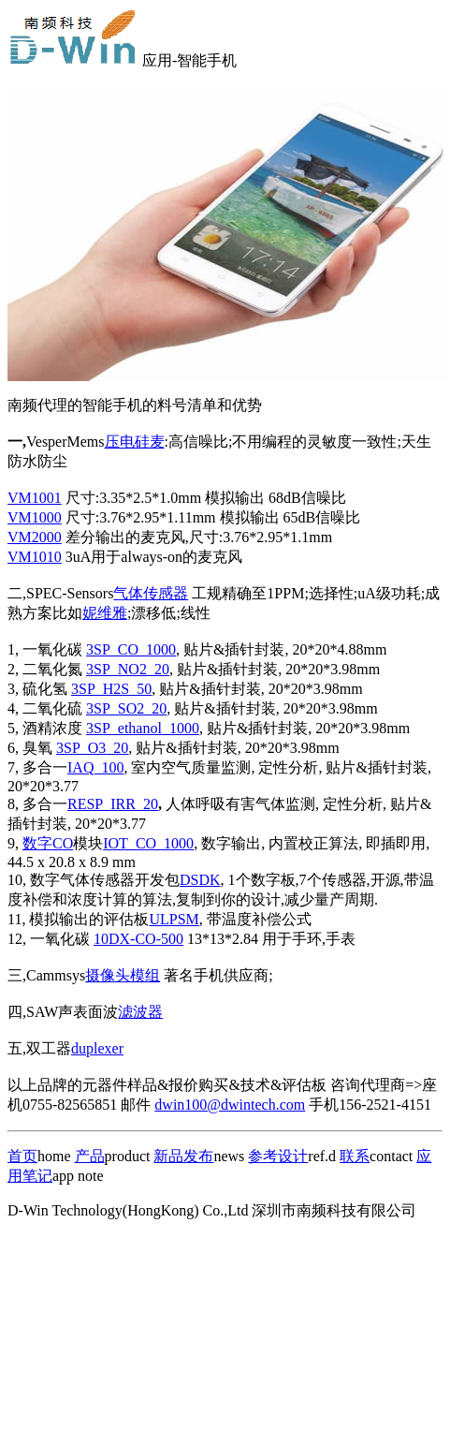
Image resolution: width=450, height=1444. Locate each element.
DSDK (200, 880)
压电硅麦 (135, 441)
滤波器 (140, 1012)
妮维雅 (104, 613)
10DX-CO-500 (138, 939)
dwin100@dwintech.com (229, 1104)
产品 (90, 1156)
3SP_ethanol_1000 (142, 728)
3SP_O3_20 (92, 748)
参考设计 (278, 1156)
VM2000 (34, 537)
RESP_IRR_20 (112, 804)
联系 (355, 1156)
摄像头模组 (122, 975)
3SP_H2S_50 (111, 689)
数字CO (47, 843)
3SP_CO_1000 (131, 649)
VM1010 (34, 557)
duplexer (97, 1048)
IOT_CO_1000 (148, 843)
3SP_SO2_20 (126, 708)
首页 (22, 1156)
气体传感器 (150, 593)
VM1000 (34, 517)
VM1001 (34, 498)
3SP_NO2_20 (127, 669)
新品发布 (183, 1156)
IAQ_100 (95, 767)
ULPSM (173, 919)
